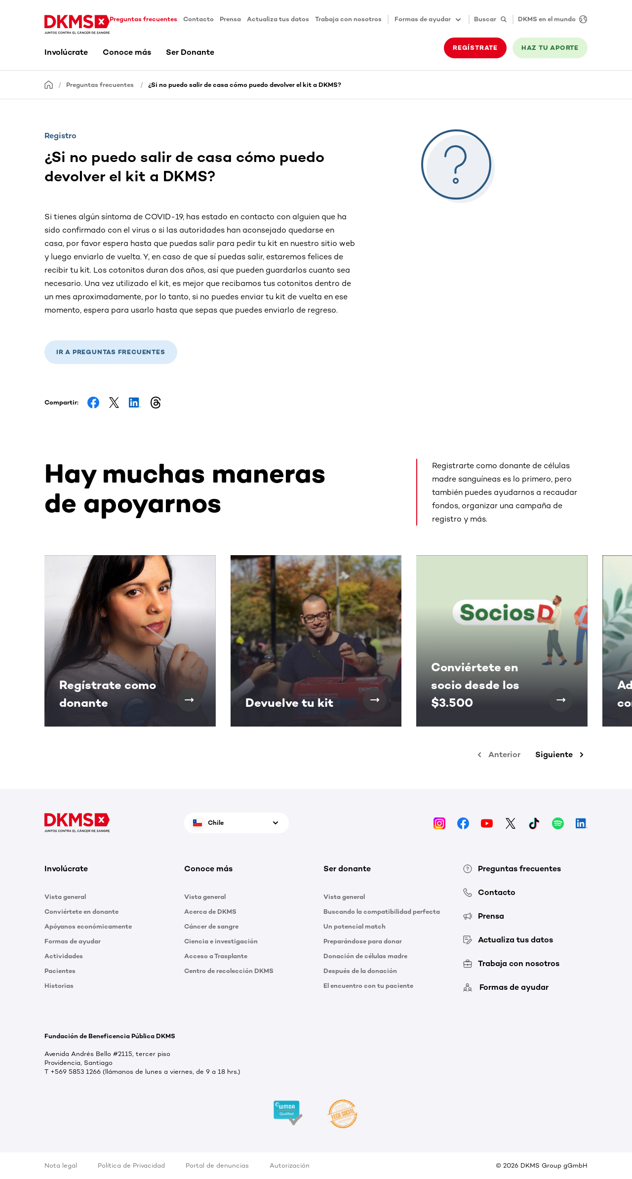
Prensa (230, 19)
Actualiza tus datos (278, 19)
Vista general (65, 896)
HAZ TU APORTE (550, 47)
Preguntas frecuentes (143, 19)
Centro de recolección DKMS (229, 971)
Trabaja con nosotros (348, 19)
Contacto (198, 19)
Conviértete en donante (81, 911)
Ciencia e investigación (221, 941)
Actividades (63, 956)
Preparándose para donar (362, 941)
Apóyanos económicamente (88, 926)
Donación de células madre (365, 956)
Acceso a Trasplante (215, 956)
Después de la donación (360, 971)
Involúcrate (66, 52)
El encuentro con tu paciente (368, 985)
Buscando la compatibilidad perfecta (381, 911)
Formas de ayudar (72, 941)
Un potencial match (354, 926)
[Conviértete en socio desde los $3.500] (561, 700)
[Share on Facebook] (93, 402)
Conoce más (127, 52)
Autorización (290, 1165)
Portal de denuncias (217, 1165)
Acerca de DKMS (210, 911)
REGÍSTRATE (475, 47)
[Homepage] (48, 84)
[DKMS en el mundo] (550, 19)
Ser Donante (190, 52)
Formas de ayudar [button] (429, 19)
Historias (59, 985)
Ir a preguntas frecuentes (110, 352)
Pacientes (60, 971)
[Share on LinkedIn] (135, 402)
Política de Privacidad (131, 1165)
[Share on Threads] (155, 402)
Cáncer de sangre (211, 926)
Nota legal (60, 1165)
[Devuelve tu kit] (375, 700)
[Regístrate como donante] (189, 700)
